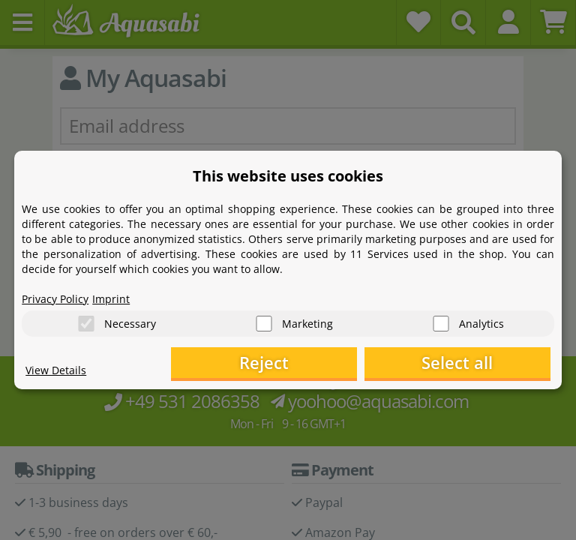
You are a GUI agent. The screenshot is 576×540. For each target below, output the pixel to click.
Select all (475, 363)
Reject (317, 363)
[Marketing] (264, 322)
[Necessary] (86, 322)
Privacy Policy (55, 297)
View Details (56, 371)
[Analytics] (441, 322)
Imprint (111, 297)
